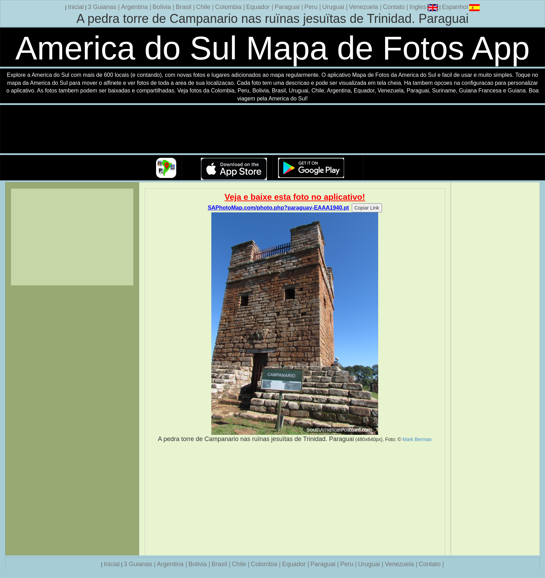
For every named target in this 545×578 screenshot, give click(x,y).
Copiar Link (367, 208)
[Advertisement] (295, 499)
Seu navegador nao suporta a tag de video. (272, 129)
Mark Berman (417, 439)
